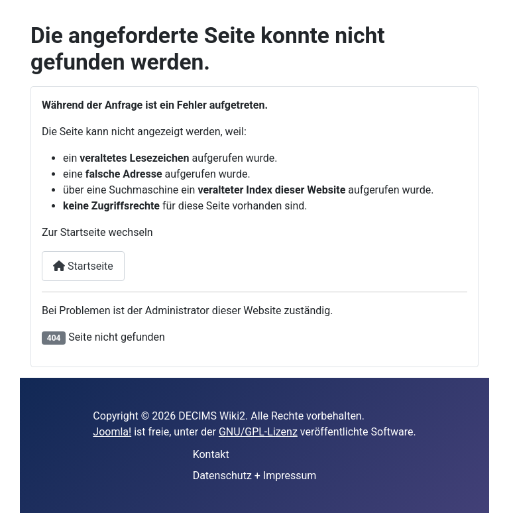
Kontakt (211, 454)
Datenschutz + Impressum (255, 475)
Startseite (83, 266)
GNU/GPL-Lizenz (258, 432)
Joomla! (112, 432)
